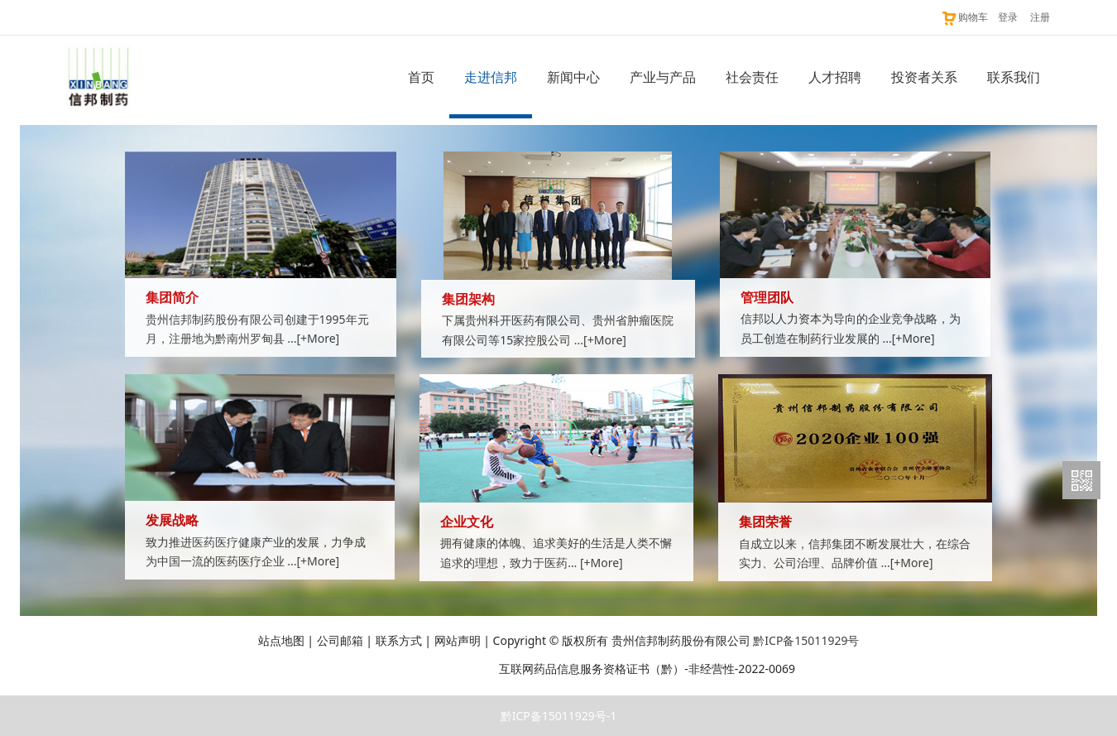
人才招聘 (834, 77)
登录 (1008, 17)
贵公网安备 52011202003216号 (404, 668)
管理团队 (767, 298)
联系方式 (399, 640)
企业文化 (466, 522)
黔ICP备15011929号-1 (559, 716)
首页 (421, 77)
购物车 (964, 17)
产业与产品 (663, 77)
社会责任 (752, 77)
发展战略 (172, 520)
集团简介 (172, 298)
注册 (1040, 17)
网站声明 (457, 640)
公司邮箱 (340, 640)
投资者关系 (924, 77)
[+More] (317, 338)
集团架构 (468, 299)
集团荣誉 (765, 522)
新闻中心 (573, 77)
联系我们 (1013, 77)
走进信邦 (490, 77)
